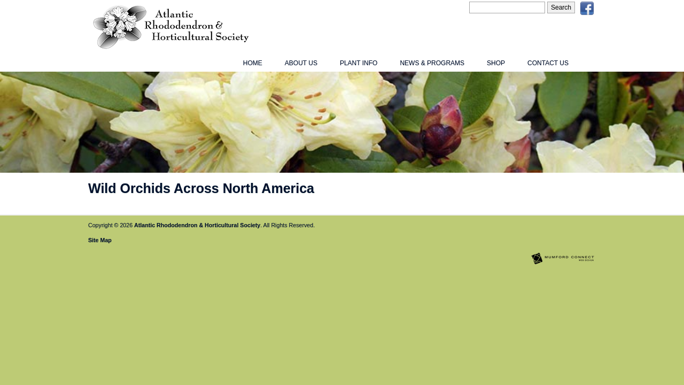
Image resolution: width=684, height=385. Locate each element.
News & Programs (432, 63)
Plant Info (358, 63)
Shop (496, 63)
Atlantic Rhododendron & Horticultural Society (197, 225)
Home (252, 63)
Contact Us (548, 63)
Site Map (100, 240)
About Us (301, 63)
